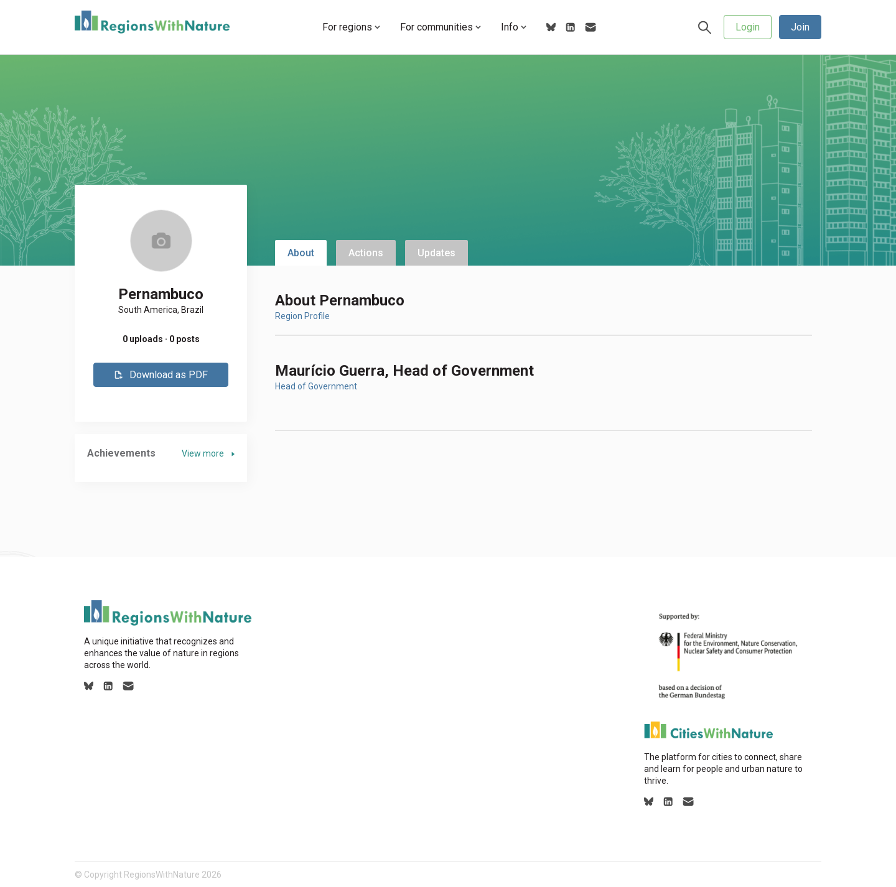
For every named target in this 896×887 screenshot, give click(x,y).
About (300, 253)
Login (747, 27)
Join (800, 27)
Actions (365, 253)
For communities (440, 27)
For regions (351, 27)
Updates (436, 253)
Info (513, 27)
